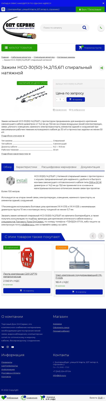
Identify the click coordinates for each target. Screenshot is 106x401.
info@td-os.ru (27, 224)
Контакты (6, 376)
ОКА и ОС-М (95, 182)
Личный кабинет (61, 331)
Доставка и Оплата (10, 373)
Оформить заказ (61, 327)
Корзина (57, 324)
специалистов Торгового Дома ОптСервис (22, 221)
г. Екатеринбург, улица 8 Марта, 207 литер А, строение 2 (33, 9)
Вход (84, 9)
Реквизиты (6, 362)
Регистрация (94, 9)
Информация (8, 369)
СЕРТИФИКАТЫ (9, 366)
